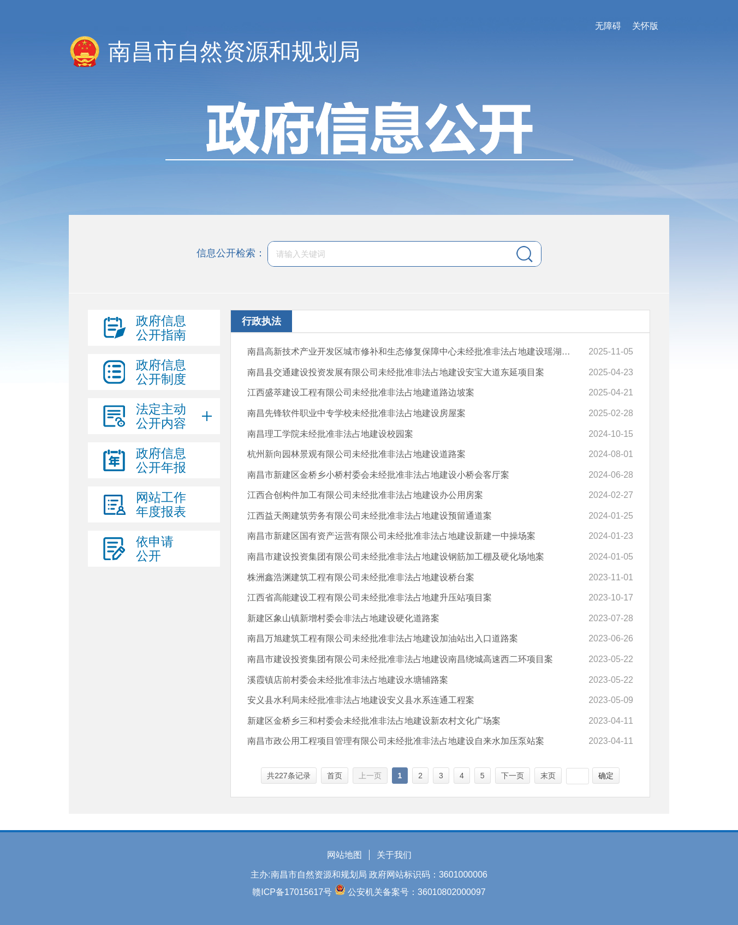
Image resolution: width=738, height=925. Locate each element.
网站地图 (344, 855)
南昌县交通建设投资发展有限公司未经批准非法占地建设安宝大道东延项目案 (395, 372)
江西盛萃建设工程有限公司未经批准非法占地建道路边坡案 (360, 392)
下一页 (512, 775)
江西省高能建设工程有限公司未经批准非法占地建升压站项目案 (369, 597)
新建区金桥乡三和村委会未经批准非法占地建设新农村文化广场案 (374, 720)
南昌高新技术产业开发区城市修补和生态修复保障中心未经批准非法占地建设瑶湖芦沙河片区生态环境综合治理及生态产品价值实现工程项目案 (413, 351)
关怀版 (645, 26)
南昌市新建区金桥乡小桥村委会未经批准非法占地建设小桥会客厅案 (378, 474)
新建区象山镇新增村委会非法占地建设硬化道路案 (343, 618)
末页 (548, 775)
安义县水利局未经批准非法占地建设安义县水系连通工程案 (360, 700)
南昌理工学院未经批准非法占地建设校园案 (330, 434)
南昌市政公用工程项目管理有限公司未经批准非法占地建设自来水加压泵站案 (395, 741)
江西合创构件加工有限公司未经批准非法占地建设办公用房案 (365, 495)
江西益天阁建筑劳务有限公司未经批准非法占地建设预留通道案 (369, 515)
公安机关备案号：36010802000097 (417, 892)
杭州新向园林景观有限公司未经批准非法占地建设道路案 (356, 454)
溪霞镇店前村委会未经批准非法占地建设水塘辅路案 (347, 679)
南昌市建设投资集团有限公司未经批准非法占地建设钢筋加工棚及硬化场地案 (395, 556)
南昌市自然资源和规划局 (234, 51)
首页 (334, 775)
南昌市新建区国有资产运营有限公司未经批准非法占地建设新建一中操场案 (391, 535)
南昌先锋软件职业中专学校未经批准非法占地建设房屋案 (356, 413)
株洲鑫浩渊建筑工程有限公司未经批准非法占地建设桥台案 (360, 577)
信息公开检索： (231, 253)
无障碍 (608, 26)
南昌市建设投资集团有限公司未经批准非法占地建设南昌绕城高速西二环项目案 (400, 659)
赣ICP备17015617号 (292, 892)
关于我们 (394, 855)
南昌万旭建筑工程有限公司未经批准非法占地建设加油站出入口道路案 (382, 638)
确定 (606, 775)
